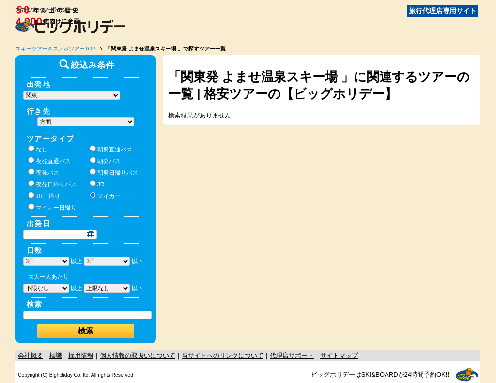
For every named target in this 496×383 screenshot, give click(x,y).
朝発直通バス (111, 149)
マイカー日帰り (52, 207)
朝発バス (105, 161)
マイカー (105, 196)
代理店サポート (292, 355)
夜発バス (43, 172)
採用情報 (80, 355)
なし (37, 149)
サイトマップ (339, 355)
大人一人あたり (48, 276)
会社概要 (30, 355)
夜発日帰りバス (52, 184)
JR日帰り (44, 196)
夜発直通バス (49, 161)
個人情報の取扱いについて (137, 355)
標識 (55, 355)
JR (97, 184)
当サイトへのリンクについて (223, 355)
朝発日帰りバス (114, 172)
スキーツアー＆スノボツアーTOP (55, 48)
